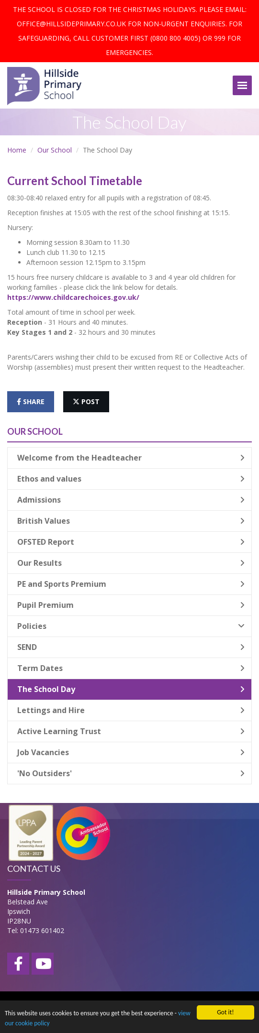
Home (16, 149)
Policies (131, 626)
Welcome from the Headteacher (131, 457)
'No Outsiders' (131, 773)
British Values (131, 521)
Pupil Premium (131, 605)
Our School (54, 149)
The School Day (131, 689)
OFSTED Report (131, 542)
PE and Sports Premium (131, 584)
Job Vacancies (131, 752)
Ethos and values (131, 478)
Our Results (131, 563)
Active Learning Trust (131, 731)
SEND (131, 647)
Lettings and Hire (131, 710)
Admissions (131, 500)
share (31, 401)
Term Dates (131, 668)
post (86, 401)
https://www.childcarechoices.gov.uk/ (73, 297)
